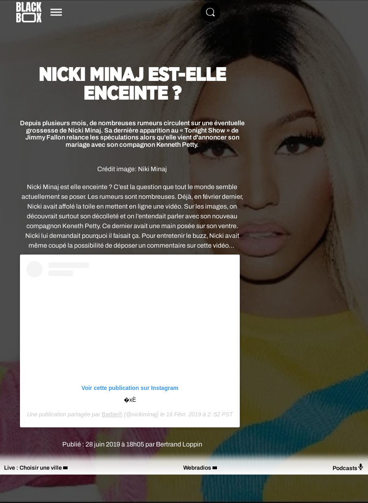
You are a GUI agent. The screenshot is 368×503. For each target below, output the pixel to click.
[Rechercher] (210, 12)
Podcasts (348, 467)
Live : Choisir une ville (33, 468)
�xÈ (130, 399)
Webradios (197, 468)
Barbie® (112, 414)
